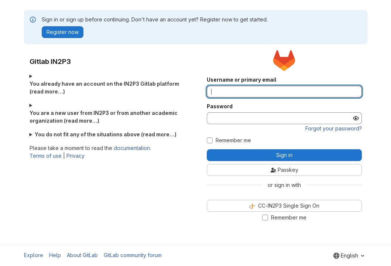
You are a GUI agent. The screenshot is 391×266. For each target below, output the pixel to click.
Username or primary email (241, 80)
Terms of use (46, 156)
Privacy (75, 156)
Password (220, 106)
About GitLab (82, 255)
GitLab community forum (133, 255)
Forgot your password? (333, 128)
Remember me (233, 140)
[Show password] (356, 118)
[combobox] (348, 255)
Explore (33, 255)
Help (55, 255)
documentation (132, 148)
